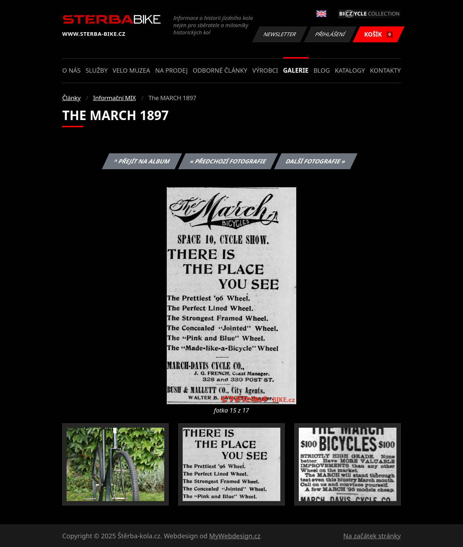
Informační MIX (114, 98)
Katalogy (350, 70)
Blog (322, 70)
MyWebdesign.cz (234, 535)
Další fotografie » (316, 161)
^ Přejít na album (142, 161)
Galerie (296, 70)
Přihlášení (330, 34)
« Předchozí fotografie (228, 161)
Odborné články (220, 70)
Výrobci (265, 70)
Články (71, 98)
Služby (97, 70)
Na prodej (171, 70)
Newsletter (279, 34)
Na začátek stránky (372, 535)
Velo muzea (131, 70)
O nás (71, 70)
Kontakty (385, 70)
